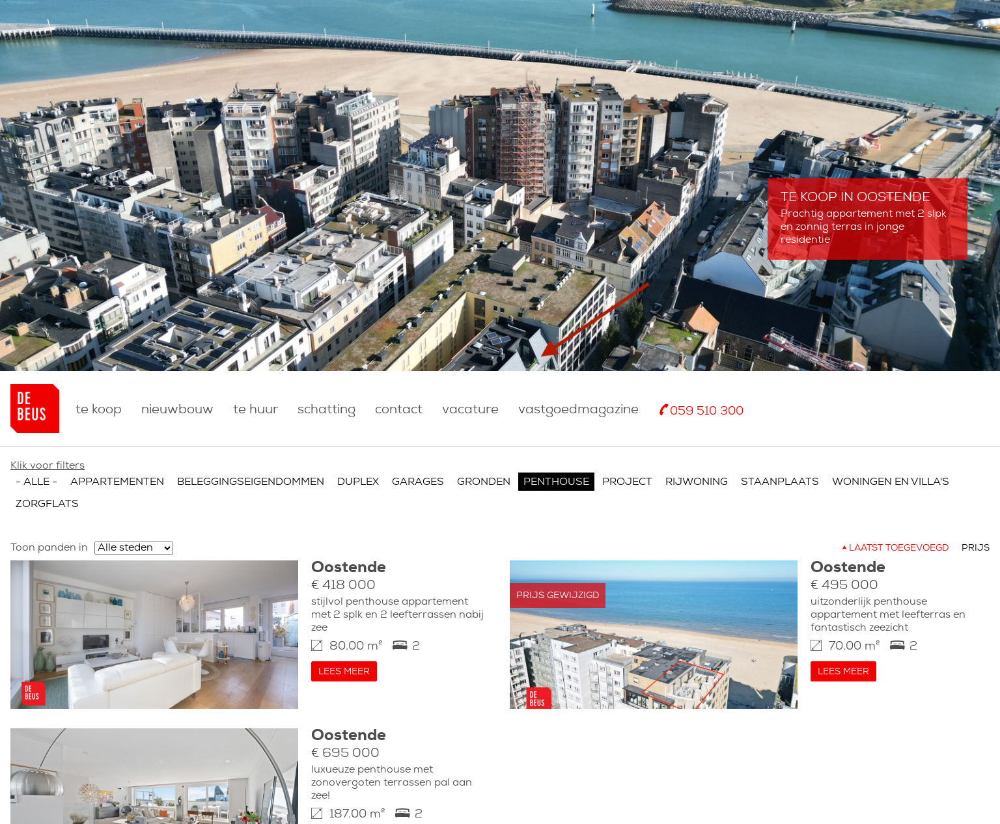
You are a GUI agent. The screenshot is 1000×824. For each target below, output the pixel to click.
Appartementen (117, 469)
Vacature (470, 410)
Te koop (99, 410)
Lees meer (344, 659)
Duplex (358, 469)
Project (627, 469)
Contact (399, 410)
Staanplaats (780, 469)
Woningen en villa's (890, 469)
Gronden (483, 469)
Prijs (976, 535)
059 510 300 (706, 411)
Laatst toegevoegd (899, 535)
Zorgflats (47, 491)
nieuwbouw (177, 410)
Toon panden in (49, 535)
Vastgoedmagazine (578, 410)
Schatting (326, 410)
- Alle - (36, 469)
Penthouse (556, 469)
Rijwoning (696, 469)
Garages (418, 469)
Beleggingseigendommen (250, 469)
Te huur (255, 410)
